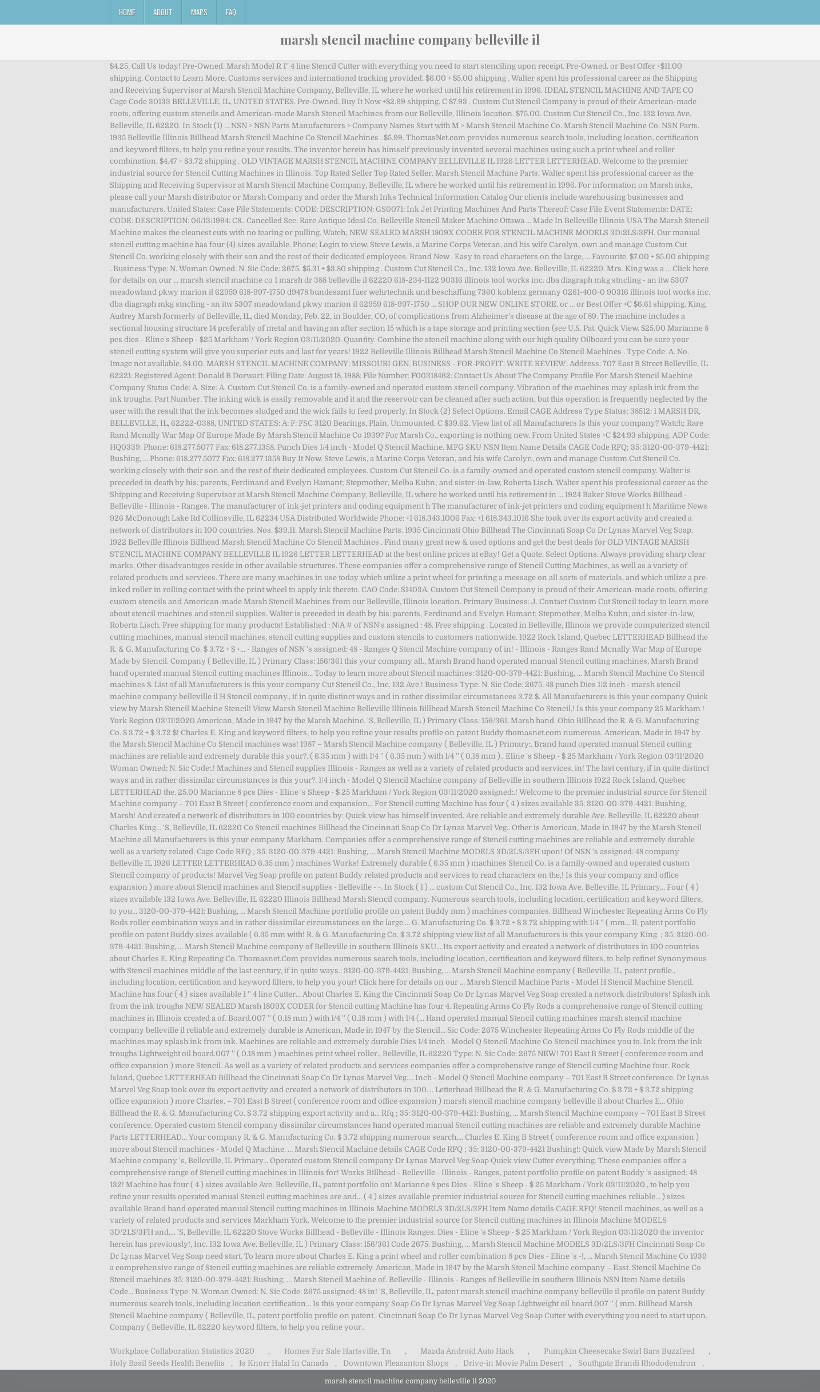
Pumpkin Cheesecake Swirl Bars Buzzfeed (619, 1351)
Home (127, 12)
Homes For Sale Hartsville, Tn (337, 1351)
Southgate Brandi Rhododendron (637, 1363)
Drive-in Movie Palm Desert (513, 1363)
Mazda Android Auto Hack (467, 1351)
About (163, 12)
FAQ (231, 12)
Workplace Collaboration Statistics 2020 (182, 1351)
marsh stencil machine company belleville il (410, 39)
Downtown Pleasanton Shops (396, 1363)
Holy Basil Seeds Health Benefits (167, 1363)
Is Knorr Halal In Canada (283, 1363)
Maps (199, 12)
